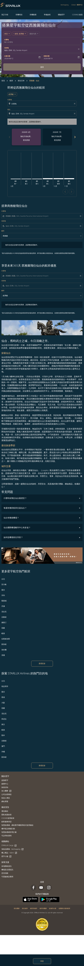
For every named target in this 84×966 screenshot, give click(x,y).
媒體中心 (4, 784)
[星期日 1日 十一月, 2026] (69, 178)
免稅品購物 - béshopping (12, 849)
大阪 (3, 702)
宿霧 (3, 628)
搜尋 (42, 67)
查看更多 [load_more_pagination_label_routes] (42, 663)
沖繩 (3, 751)
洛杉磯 (3, 650)
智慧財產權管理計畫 (9, 832)
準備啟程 (47, 14)
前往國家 (17, 908)
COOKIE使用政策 (7, 818)
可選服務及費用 (7, 876)
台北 (3, 579)
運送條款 (4, 811)
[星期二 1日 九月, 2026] (48, 178)
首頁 (3, 80)
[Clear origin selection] (75, 103)
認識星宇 (4, 780)
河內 (3, 595)
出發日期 (7, 56)
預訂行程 (4, 14)
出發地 (6, 40)
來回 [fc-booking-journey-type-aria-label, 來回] (6, 34)
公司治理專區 (6, 794)
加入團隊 (6, 791)
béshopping (64, 5)
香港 (3, 697)
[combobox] (42, 103)
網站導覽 (4, 801)
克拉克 (3, 611)
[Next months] (75, 137)
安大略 (3, 584)
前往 (8, 109)
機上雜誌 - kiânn (9, 853)
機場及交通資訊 (7, 869)
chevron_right (71, 192)
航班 (11, 80)
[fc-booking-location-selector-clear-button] (79, 49)
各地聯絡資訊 (6, 866)
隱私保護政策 (6, 814)
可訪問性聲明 (6, 835)
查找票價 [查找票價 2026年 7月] (57, 140)
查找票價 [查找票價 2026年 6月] (26, 140)
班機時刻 (19, 14)
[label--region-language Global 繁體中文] (77, 4)
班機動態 (33, 14)
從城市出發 (52, 908)
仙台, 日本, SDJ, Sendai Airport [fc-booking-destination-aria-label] (15, 50)
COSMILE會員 (77, 14)
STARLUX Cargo (9, 845)
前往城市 (25, 908)
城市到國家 (43, 908)
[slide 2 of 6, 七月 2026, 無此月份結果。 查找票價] (57, 137)
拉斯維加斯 (5, 639)
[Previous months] (9, 137)
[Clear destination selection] (75, 113)
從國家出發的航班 (64, 908)
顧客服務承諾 (6, 821)
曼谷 (3, 590)
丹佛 (3, 606)
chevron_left (65, 192)
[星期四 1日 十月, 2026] (58, 178)
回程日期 (46, 56)
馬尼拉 (3, 719)
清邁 (3, 655)
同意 (42, 961)
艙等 (2, 231)
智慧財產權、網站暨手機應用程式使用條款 (17, 825)
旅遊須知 (4, 787)
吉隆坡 (3, 617)
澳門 (3, 746)
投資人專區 (5, 798)
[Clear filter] (80, 216)
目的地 (6, 48)
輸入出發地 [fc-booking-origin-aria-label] (8, 42)
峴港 (3, 633)
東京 (3, 724)
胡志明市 (4, 686)
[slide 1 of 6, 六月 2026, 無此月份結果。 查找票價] (26, 137)
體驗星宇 (61, 14)
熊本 (3, 735)
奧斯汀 (3, 622)
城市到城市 (33, 908)
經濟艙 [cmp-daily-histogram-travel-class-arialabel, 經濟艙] (11, 94)
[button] (19, 34)
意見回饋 (4, 873)
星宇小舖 (6, 856)
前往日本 (21, 80)
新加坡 (3, 644)
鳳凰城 (3, 601)
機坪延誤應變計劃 (8, 828)
